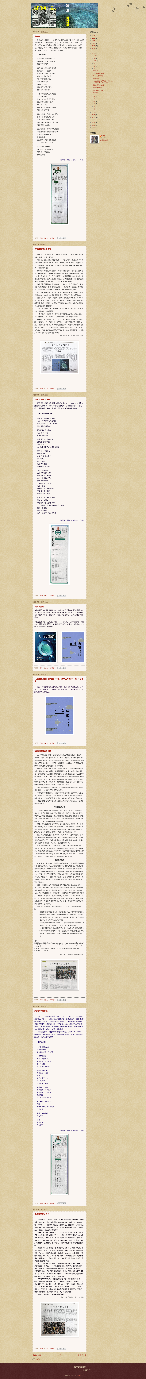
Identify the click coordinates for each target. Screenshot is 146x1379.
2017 (93, 115)
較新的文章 (36, 1355)
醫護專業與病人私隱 (42, 751)
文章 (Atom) (39, 1359)
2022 (93, 46)
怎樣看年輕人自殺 (41, 1214)
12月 (94, 55)
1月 (94, 109)
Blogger (79, 1375)
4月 (94, 101)
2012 (93, 127)
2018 (93, 112)
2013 (93, 125)
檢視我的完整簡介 (104, 140)
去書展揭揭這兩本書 (42, 249)
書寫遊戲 (95, 92)
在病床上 (38, 37)
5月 (94, 98)
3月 (94, 104)
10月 (94, 61)
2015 (93, 120)
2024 (93, 40)
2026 (93, 35)
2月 (94, 106)
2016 (93, 117)
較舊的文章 (82, 1355)
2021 (93, 48)
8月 (94, 66)
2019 (93, 53)
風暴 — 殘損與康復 (42, 400)
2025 (93, 38)
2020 (93, 51)
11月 (94, 58)
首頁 (59, 1355)
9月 (94, 63)
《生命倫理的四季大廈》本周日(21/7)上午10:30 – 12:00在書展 (103, 81)
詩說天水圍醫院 (40, 1011)
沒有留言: (52, 238)
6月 (94, 96)
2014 (93, 122)
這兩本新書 (39, 607)
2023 (93, 43)
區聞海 (103, 136)
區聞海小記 (44, 8)
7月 (94, 68)
